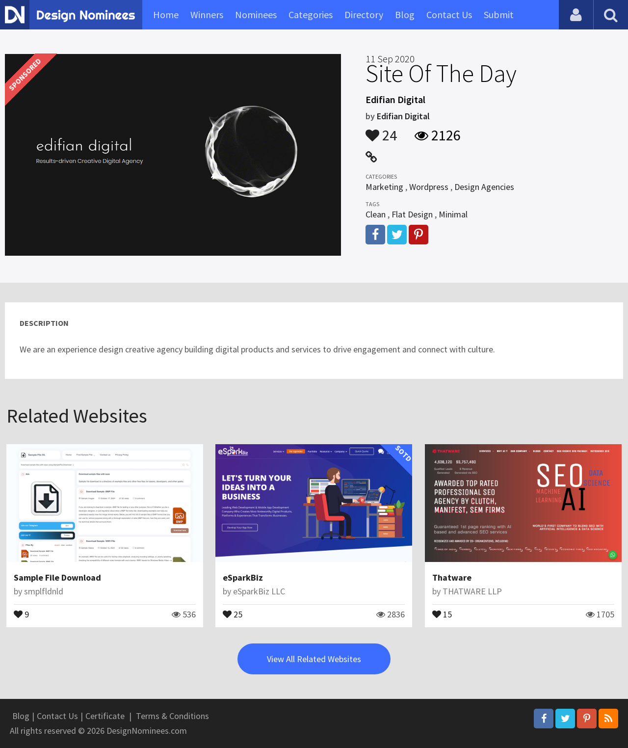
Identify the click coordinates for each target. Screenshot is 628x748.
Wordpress (428, 186)
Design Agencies (484, 186)
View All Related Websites (314, 659)
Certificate (105, 715)
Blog (405, 14)
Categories (310, 14)
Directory (363, 14)
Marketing (384, 186)
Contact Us (449, 14)
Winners (206, 14)
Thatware (451, 577)
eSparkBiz (243, 577)
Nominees (256, 14)
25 (232, 613)
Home (166, 14)
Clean (376, 214)
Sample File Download (57, 577)
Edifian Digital (403, 116)
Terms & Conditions (172, 715)
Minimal (453, 214)
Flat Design (412, 214)
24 (381, 130)
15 (442, 613)
